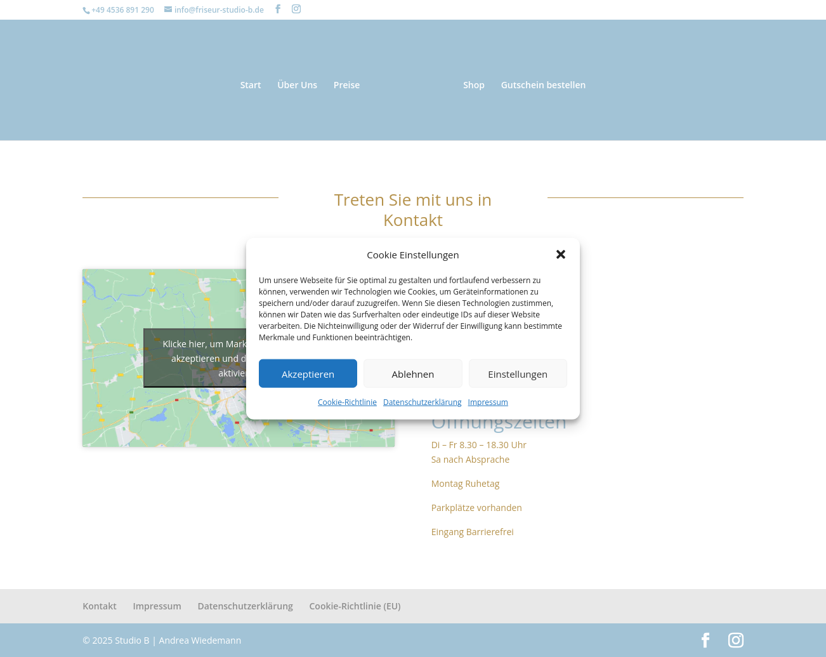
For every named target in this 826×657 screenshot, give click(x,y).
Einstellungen (517, 374)
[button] (560, 254)
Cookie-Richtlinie (347, 402)
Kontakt (99, 606)
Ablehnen (413, 374)
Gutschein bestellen (543, 86)
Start (250, 86)
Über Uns (297, 86)
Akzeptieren (308, 374)
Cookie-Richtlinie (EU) (354, 606)
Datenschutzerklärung (422, 402)
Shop (474, 86)
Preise (347, 86)
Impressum (488, 402)
